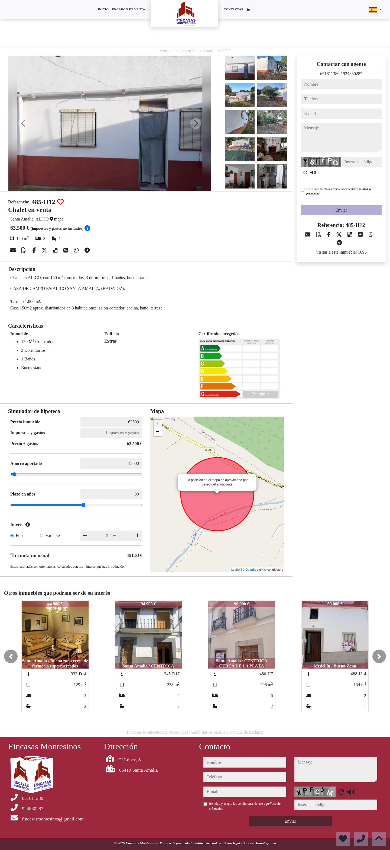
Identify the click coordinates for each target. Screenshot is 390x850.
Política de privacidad (176, 843)
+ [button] (158, 424)
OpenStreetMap (256, 569)
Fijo (19, 535)
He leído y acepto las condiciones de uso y (338, 191)
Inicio (103, 9)
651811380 (329, 73)
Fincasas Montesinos (142, 843)
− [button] (158, 432)
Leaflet (235, 569)
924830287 (352, 73)
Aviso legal (232, 843)
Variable (52, 535)
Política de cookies (208, 843)
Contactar (234, 9)
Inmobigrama (266, 843)
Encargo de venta (128, 9)
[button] (11, 656)
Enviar (341, 210)
